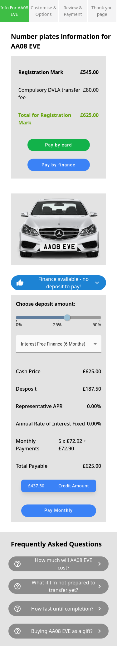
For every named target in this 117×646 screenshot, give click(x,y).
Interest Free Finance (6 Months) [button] (53, 344)
